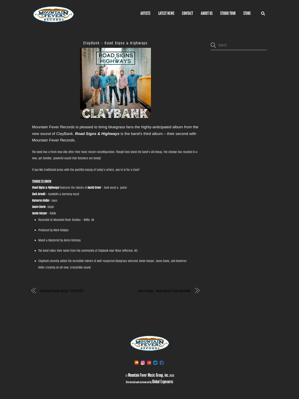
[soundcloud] (136, 362)
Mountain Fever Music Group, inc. (148, 375)
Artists (145, 13)
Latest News (166, 13)
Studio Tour (228, 13)
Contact (187, 13)
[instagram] (142, 362)
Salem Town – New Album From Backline (164, 291)
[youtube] (149, 362)
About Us (207, 13)
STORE (247, 13)
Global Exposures (162, 381)
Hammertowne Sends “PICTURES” (62, 291)
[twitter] (155, 362)
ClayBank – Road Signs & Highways (115, 43)
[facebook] (161, 362)
